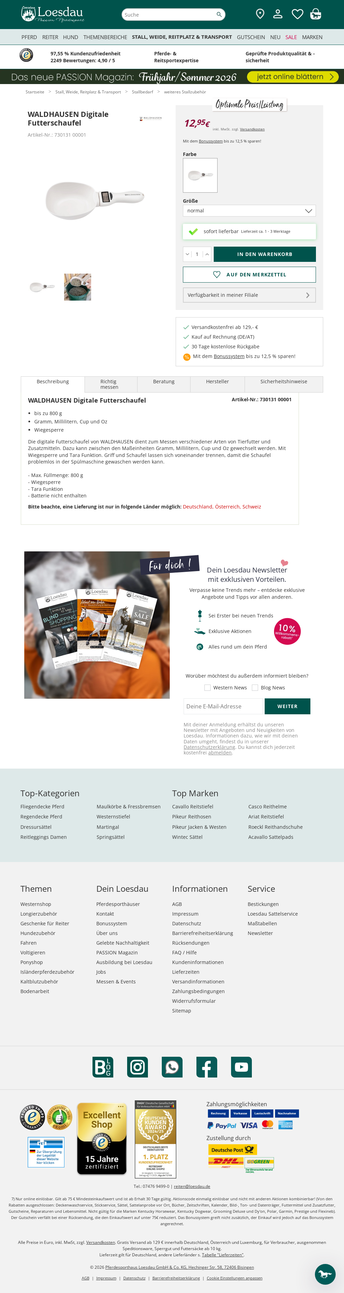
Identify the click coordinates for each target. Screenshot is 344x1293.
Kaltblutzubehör (39, 981)
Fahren (28, 942)
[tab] (42, 288)
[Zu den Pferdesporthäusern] (260, 14)
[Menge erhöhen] (207, 254)
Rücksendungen (191, 942)
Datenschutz (186, 923)
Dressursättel (36, 827)
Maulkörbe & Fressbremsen (129, 806)
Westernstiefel (113, 816)
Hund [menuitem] (70, 37)
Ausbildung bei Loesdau (124, 962)
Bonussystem (211, 141)
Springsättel (111, 837)
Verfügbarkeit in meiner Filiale (223, 295)
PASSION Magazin (117, 952)
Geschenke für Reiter (44, 923)
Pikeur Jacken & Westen (199, 827)
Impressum (185, 913)
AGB (177, 904)
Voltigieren (32, 952)
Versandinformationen (198, 981)
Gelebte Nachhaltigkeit (122, 942)
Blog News (273, 688)
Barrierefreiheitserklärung (202, 933)
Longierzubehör (38, 913)
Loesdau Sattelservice (273, 913)
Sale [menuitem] (291, 37)
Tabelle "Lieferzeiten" (223, 1255)
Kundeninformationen (198, 962)
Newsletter (260, 933)
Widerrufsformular (194, 1001)
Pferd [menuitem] (29, 37)
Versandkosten (252, 129)
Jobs (101, 972)
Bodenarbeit (34, 991)
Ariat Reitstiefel (266, 816)
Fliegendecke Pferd (42, 806)
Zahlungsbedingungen (198, 991)
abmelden (220, 752)
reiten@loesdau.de (192, 1186)
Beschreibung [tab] (53, 381)
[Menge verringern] (187, 254)
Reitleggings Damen (43, 837)
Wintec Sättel (187, 837)
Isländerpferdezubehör (47, 972)
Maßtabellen (262, 923)
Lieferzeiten (186, 972)
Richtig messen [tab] (109, 384)
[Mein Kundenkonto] (278, 19)
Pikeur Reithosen (191, 816)
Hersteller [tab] (217, 381)
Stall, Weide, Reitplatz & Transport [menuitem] (182, 36)
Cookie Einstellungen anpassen (235, 1278)
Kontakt (105, 913)
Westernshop (35, 904)
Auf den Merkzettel (256, 274)
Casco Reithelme (267, 806)
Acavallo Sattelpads (270, 837)
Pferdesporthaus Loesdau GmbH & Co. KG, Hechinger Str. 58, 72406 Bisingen (179, 1267)
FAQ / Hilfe (184, 952)
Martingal (108, 827)
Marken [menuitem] (312, 37)
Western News (230, 688)
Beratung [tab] (164, 381)
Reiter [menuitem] (50, 37)
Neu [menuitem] (275, 37)
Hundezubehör (37, 933)
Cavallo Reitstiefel (192, 806)
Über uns (107, 933)
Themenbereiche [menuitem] (105, 37)
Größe (202, 201)
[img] (315, 17)
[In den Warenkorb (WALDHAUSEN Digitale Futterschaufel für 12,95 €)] (265, 254)
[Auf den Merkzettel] (249, 275)
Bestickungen (263, 904)
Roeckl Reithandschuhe (275, 827)
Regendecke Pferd (41, 816)
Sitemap (181, 1010)
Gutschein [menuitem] (251, 37)
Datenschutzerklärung (209, 747)
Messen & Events (116, 981)
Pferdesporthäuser (118, 904)
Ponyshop (31, 962)
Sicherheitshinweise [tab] (284, 381)
